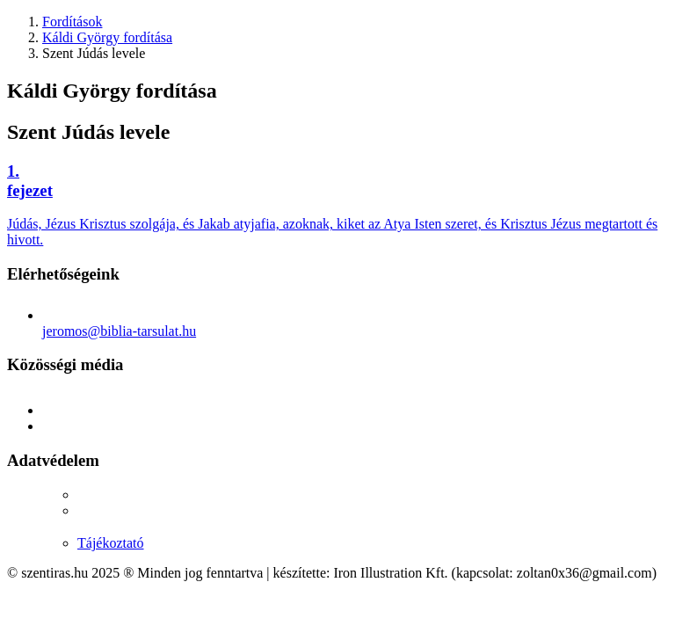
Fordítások (72, 21)
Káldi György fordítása (107, 37)
